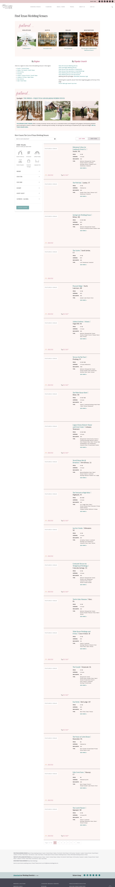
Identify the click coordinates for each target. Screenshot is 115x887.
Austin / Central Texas (23, 68)
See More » (84, 168)
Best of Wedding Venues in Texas (37, 835)
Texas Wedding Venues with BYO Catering (70, 73)
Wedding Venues (35, 6)
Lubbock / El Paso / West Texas (25, 77)
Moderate (82, 76)
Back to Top (110, 864)
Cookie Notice (43, 884)
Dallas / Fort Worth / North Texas (26, 70)
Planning (49, 6)
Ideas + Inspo (61, 6)
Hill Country (20, 72)
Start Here (93, 1)
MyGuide (43, 864)
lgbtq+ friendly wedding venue (50, 174)
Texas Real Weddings (32, 839)
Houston (19, 73)
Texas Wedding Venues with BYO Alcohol (69, 74)
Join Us (92, 6)
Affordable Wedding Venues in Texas (79, 832)
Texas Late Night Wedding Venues (67, 67)
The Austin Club (47, 48)
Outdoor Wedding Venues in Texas (62, 832)
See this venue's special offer (66, 174)
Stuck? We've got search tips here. (68, 83)
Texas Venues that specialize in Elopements (70, 69)
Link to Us (72, 866)
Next (78, 820)
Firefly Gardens (27, 48)
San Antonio (20, 79)
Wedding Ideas (18, 864)
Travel (72, 6)
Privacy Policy (36, 884)
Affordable (76, 76)
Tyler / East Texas (21, 80)
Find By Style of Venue (49, 832)
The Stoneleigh (68, 48)
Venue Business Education (77, 861)
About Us (82, 6)
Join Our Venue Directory (77, 864)
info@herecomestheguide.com (51, 841)
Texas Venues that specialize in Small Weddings (71, 71)
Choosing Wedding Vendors (50, 861)
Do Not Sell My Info (52, 884)
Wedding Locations (19, 861)
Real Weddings (18, 866)
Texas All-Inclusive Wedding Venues (68, 65)
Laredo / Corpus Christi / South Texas (27, 75)
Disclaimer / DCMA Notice (49, 869)
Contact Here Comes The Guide (79, 874)
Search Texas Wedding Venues (35, 831)
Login (71, 872)
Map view (94, 138)
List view (82, 138)
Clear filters (22, 204)
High (86, 76)
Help (70, 869)
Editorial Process (47, 866)
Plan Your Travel (18, 869)
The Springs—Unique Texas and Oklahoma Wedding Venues (44, 98)
